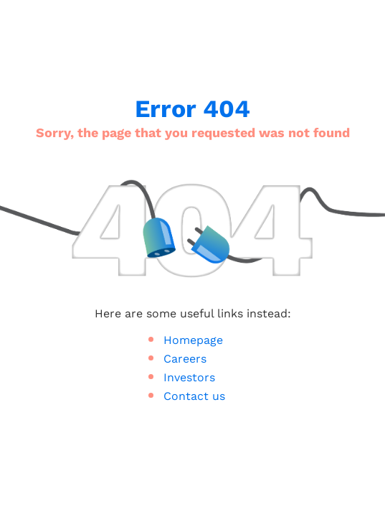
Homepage (193, 340)
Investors (189, 377)
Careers (184, 359)
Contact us (194, 396)
